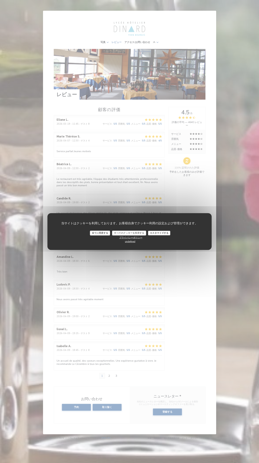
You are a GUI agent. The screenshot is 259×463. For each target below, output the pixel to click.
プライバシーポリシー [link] (130, 237)
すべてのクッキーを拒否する (129, 232)
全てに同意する (100, 232)
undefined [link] (130, 241)
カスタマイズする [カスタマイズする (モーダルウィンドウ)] (159, 232)
